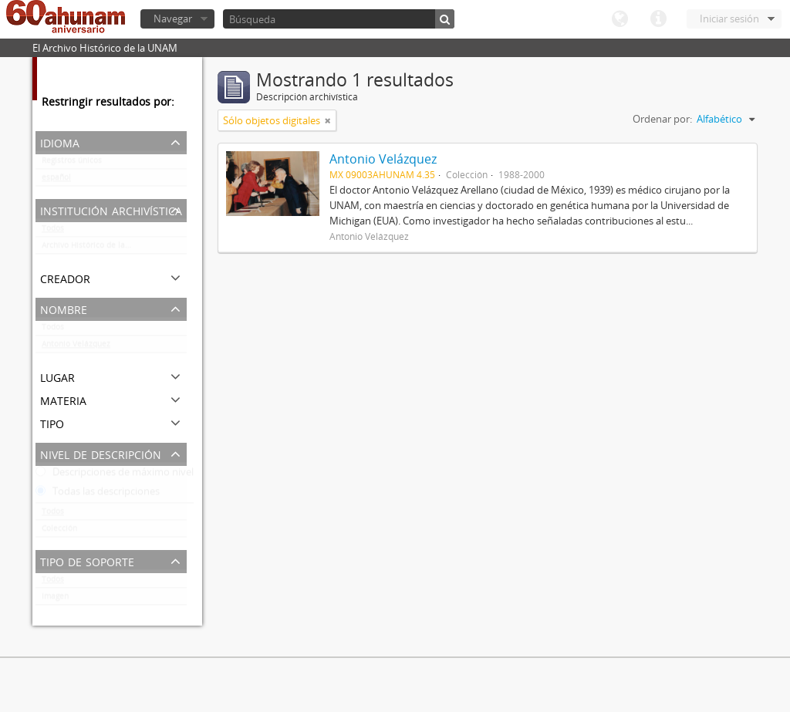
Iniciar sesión (729, 18)
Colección (59, 531)
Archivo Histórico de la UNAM (96, 248)
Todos (53, 231)
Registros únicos (72, 163)
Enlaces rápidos (658, 19)
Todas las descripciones (97, 494)
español (56, 180)
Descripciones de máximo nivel (114, 475)
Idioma (619, 19)
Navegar (173, 18)
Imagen (55, 599)
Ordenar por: (662, 119)
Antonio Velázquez (76, 347)
